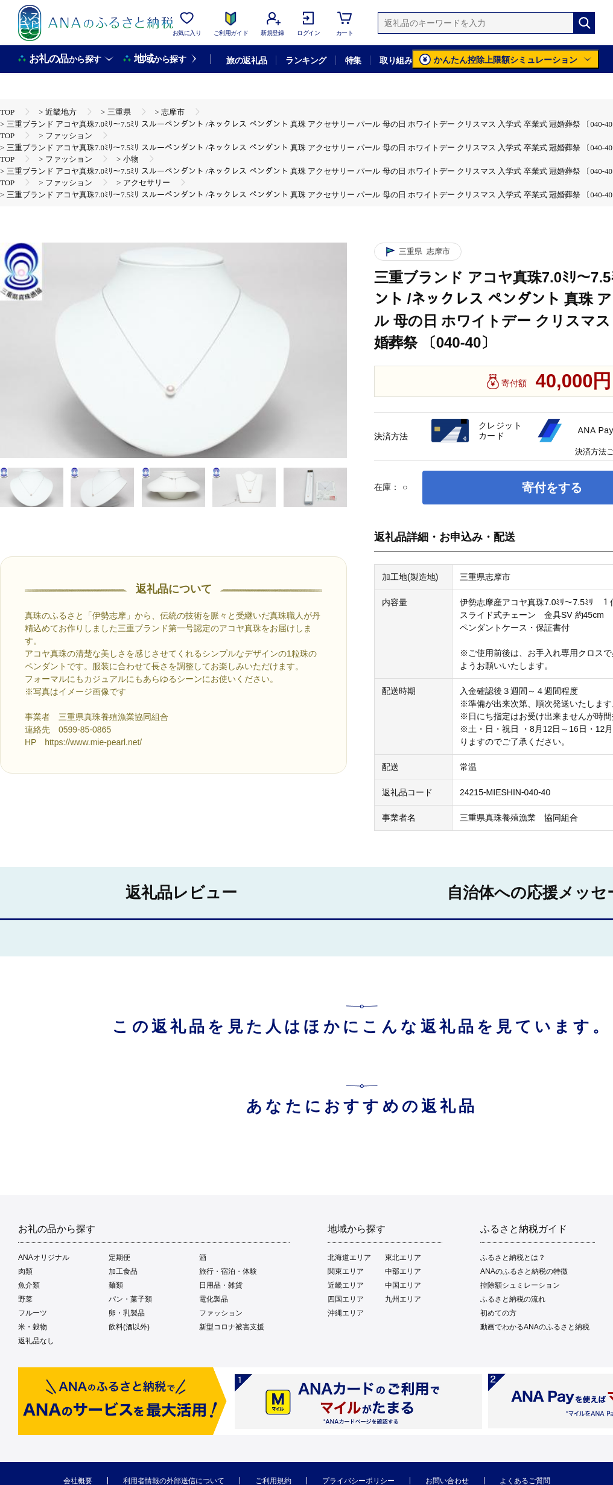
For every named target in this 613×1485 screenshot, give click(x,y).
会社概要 (77, 1481)
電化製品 (213, 1299)
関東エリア (346, 1271)
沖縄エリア (346, 1313)
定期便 (119, 1257)
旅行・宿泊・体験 (228, 1271)
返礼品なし (36, 1341)
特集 (353, 60)
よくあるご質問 (525, 1481)
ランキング (305, 60)
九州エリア (403, 1299)
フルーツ (32, 1313)
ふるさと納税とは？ (512, 1257)
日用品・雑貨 (221, 1285)
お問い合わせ (447, 1481)
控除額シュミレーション (520, 1285)
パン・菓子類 (130, 1299)
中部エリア (403, 1271)
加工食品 (123, 1271)
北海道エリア (349, 1257)
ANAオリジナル (43, 1257)
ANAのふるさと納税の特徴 (524, 1271)
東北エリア (403, 1257)
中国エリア (403, 1285)
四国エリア (346, 1299)
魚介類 (29, 1285)
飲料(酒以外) (129, 1327)
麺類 (116, 1285)
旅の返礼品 (246, 60)
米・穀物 (32, 1327)
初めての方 (498, 1313)
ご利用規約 (273, 1481)
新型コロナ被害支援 (231, 1327)
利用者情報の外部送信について (173, 1481)
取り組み (396, 60)
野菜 (25, 1299)
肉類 (25, 1271)
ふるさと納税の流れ (512, 1299)
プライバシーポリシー (358, 1481)
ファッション (221, 1313)
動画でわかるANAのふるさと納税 (534, 1327)
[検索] (584, 23)
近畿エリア (346, 1285)
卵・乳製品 (127, 1313)
